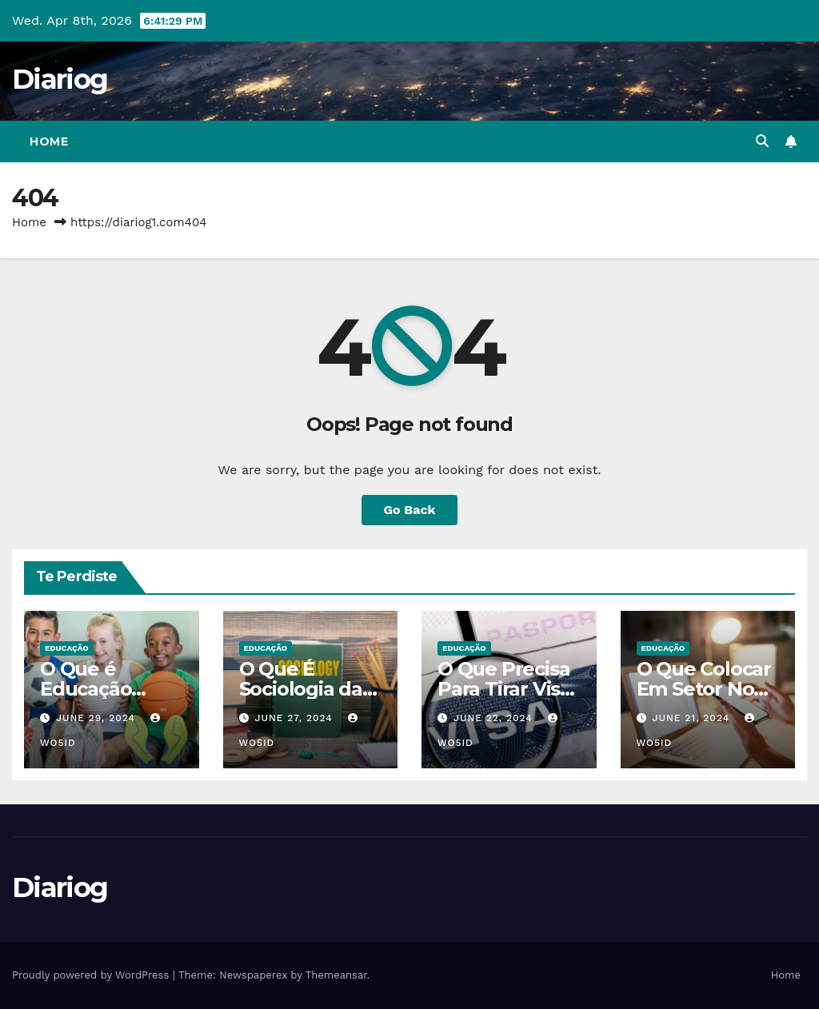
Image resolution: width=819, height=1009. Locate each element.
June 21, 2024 (692, 718)
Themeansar (336, 975)
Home (49, 141)
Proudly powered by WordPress (92, 975)
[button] (762, 141)
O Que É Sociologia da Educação (300, 688)
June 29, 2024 (97, 718)
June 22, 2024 (495, 718)
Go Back (410, 509)
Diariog (59, 79)
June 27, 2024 (295, 718)
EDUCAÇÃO (67, 648)
